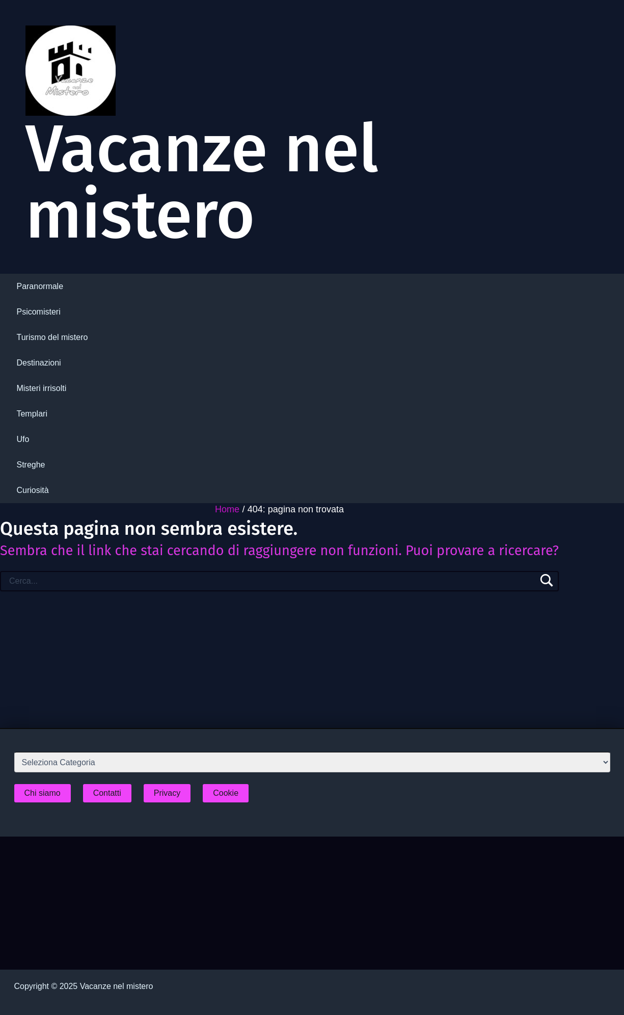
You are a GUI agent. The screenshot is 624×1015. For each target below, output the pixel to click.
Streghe (30, 464)
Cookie (225, 793)
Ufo (22, 439)
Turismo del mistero (52, 337)
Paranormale (39, 286)
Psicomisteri (38, 311)
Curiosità (32, 490)
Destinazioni (38, 362)
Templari (31, 413)
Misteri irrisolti (41, 388)
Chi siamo (42, 793)
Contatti (107, 793)
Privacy (167, 793)
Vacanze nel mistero (201, 182)
